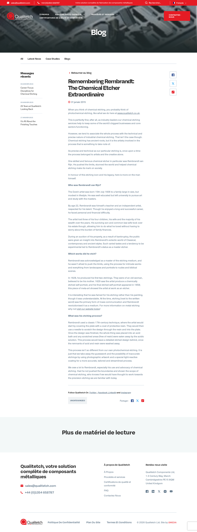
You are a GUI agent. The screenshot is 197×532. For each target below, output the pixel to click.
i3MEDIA (172, 522)
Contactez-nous (175, 16)
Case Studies (53, 58)
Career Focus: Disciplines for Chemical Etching (29, 90)
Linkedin (112, 392)
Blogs (67, 58)
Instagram (126, 392)
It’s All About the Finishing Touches (29, 122)
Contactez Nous (112, 495)
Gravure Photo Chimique (68, 14)
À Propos (44, 14)
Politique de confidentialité (64, 522)
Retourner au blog (80, 72)
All (22, 58)
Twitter (92, 392)
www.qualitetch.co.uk (128, 113)
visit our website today (88, 309)
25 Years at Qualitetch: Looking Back (31, 107)
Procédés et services (102, 14)
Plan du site (93, 522)
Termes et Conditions (119, 522)
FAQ (106, 490)
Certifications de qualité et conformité (61, 18)
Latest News (34, 58)
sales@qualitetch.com (18, 3)
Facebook (102, 392)
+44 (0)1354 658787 (48, 3)
